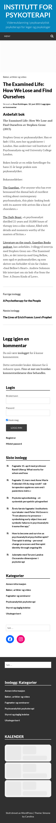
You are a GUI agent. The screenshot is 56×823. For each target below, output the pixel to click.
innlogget (23, 353)
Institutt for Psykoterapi (28, 11)
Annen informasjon (16, 583)
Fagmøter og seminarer (18, 595)
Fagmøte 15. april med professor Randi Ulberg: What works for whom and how (29, 469)
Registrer (11, 437)
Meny (7, 36)
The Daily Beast (12, 217)
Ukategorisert (13, 613)
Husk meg (12, 420)
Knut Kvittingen (20, 104)
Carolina (29, 816)
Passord (10, 407)
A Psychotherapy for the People (22, 300)
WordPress (27, 812)
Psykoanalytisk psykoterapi (20, 601)
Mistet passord (14, 443)
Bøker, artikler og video (14, 76)
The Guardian (11, 187)
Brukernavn (12, 395)
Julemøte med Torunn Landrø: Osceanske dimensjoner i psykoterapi (27, 558)
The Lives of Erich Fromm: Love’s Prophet (27, 317)
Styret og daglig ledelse (18, 607)
